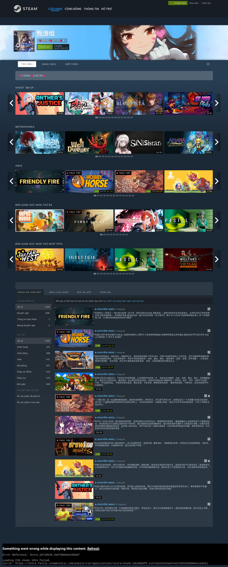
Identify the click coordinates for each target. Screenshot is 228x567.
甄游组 (46, 33)
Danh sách (49, 64)
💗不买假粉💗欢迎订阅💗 (52, 40)
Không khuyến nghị (33, 325)
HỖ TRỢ (106, 9)
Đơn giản (33, 384)
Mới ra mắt (84, 292)
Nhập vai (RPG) (33, 371)
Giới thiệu (71, 64)
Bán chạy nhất (59, 292)
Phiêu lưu (33, 377)
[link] (103, 191)
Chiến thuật (33, 347)
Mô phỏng (33, 365)
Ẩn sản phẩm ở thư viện (28, 402)
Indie (33, 359)
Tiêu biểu (27, 64)
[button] (45, 47)
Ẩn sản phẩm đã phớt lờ (28, 396)
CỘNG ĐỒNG (73, 9)
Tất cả (33, 306)
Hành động (33, 353)
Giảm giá (105, 292)
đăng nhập (193, 3)
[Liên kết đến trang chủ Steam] (28, 11)
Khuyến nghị (33, 313)
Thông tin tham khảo (33, 319)
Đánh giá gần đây (29, 292)
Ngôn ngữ (206, 3)
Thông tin (91, 9)
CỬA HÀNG (55, 9)
